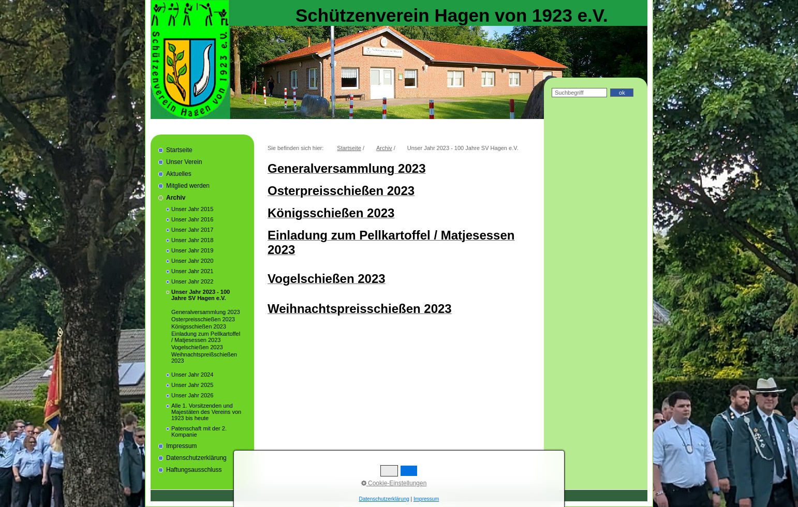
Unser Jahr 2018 (192, 240)
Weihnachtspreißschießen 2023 (204, 357)
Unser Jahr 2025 (192, 385)
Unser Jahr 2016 (192, 219)
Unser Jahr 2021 (192, 271)
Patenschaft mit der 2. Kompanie (199, 431)
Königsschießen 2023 (198, 326)
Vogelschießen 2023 (197, 347)
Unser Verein (184, 162)
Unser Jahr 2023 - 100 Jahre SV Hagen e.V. (200, 295)
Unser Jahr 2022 (192, 281)
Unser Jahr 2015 (192, 209)
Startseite (179, 150)
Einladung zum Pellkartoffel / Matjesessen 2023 (205, 337)
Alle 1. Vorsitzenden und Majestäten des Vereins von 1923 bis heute (206, 411)
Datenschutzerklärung (196, 457)
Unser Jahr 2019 (192, 250)
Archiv (175, 197)
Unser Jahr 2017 (192, 230)
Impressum (181, 446)
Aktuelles (178, 173)
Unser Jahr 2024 (192, 374)
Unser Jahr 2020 (192, 261)
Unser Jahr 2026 (192, 395)
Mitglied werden (188, 185)
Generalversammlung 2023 (205, 312)
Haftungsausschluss (193, 469)
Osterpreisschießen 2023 (203, 319)
